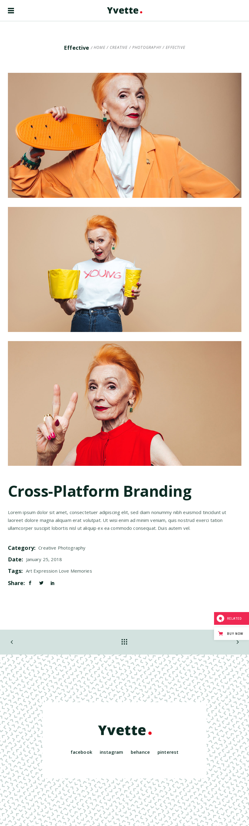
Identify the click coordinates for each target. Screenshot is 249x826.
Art (29, 571)
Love (64, 571)
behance (140, 752)
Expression (45, 571)
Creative (119, 47)
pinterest (167, 752)
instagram (111, 752)
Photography (146, 47)
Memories (81, 571)
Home (99, 47)
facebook (81, 752)
